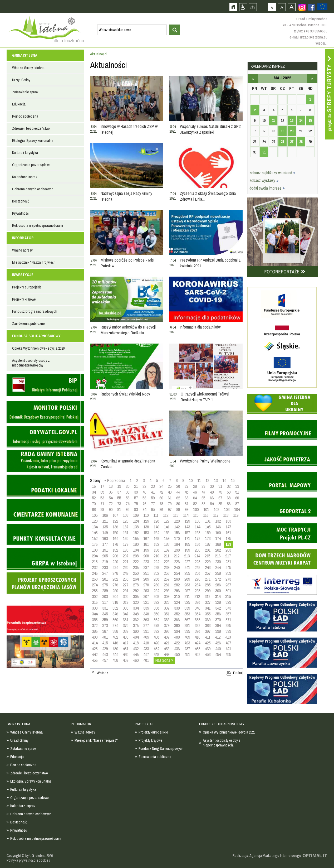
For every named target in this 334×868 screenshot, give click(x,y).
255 (187, 573)
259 (228, 573)
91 (119, 509)
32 (228, 486)
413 (228, 637)
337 (166, 608)
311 (187, 596)
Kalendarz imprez (24, 177)
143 (187, 527)
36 (110, 492)
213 (187, 556)
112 (165, 515)
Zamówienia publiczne (28, 323)
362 (136, 620)
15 (232, 480)
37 (119, 492)
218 (94, 562)
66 (212, 498)
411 (207, 637)
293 (146, 591)
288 (94, 591)
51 (237, 492)
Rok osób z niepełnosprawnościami (37, 225)
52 (94, 498)
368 (197, 620)
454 (218, 654)
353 (187, 614)
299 (207, 591)
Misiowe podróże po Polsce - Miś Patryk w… (127, 263)
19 (119, 486)
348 (136, 614)
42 (161, 492)
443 (105, 654)
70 (94, 504)
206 (115, 556)
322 (156, 602)
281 (166, 585)
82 (195, 504)
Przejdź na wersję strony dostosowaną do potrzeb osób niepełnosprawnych (243, 7)
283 (187, 585)
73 (119, 504)
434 (156, 649)
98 (178, 509)
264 (136, 579)
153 (146, 533)
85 (220, 504)
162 (94, 538)
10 (191, 480)
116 (205, 515)
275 (105, 585)
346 (115, 614)
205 (105, 556)
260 (94, 579)
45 (186, 492)
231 (228, 562)
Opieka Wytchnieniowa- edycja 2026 (38, 348)
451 (187, 654)
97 (169, 509)
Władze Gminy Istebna (28, 67)
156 (177, 533)
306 (136, 596)
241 (187, 567)
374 (115, 625)
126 (156, 521)
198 (177, 550)
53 (102, 498)
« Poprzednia (114, 480)
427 (228, 643)
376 (136, 625)
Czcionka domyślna (272, 7)
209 (146, 556)
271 (207, 579)
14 (224, 480)
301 (228, 591)
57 (136, 498)
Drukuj (238, 673)
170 (177, 538)
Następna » (164, 660)
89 (102, 509)
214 (197, 556)
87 (237, 504)
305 (125, 596)
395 (187, 631)
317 (105, 602)
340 (197, 608)
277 (125, 585)
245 (228, 567)
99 (186, 509)
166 (136, 538)
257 (207, 573)
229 (207, 562)
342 (218, 608)
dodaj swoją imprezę (267, 188)
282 (177, 585)
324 (177, 602)
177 (105, 544)
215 (207, 556)
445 (125, 654)
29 (203, 486)
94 (144, 509)
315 (228, 596)
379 (166, 625)
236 (136, 567)
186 (197, 544)
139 (146, 527)
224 (156, 562)
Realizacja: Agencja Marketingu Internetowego (267, 855)
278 (136, 585)
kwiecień (253, 78)
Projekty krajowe (24, 299)
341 (207, 608)
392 (156, 631)
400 (94, 637)
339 (187, 608)
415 (105, 643)
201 (207, 550)
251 (146, 573)
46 (195, 492)
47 (203, 492)
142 (177, 527)
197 (166, 550)
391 (146, 631)
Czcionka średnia (281, 7)
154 (156, 533)
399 (228, 631)
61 (169, 498)
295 (166, 591)
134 (94, 527)
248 (115, 573)
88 (94, 509)
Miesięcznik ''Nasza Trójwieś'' (33, 262)
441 (228, 649)
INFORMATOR (22, 237)
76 (144, 504)
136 (115, 527)
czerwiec (312, 78)
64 (195, 498)
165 (125, 538)
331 (105, 608)
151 (125, 533)
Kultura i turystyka (25, 152)
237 (146, 567)
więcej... (321, 43)
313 (207, 596)
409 (187, 637)
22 (144, 486)
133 (228, 521)
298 (197, 591)
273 (228, 579)
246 (94, 573)
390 (136, 631)
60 (161, 498)
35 (102, 492)
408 (177, 637)
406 (156, 637)
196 (156, 550)
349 (146, 614)
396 (197, 631)
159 (207, 533)
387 (105, 631)
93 (136, 509)
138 (136, 527)
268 (177, 579)
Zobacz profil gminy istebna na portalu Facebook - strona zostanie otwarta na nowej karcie (311, 7)
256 (197, 573)
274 (94, 585)
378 (156, 625)
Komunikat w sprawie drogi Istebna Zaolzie (128, 464)
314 (217, 596)
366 (177, 620)
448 (156, 654)
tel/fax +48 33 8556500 (310, 31)
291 (125, 591)
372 (94, 625)
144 (197, 527)
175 (228, 538)
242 (197, 567)
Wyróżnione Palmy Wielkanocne (205, 461)
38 (127, 492)
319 (125, 602)
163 (105, 538)
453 (207, 654)
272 (218, 579)
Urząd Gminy (21, 80)
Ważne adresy (22, 250)
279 (146, 585)
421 (166, 643)
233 (105, 567)
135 (105, 527)
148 (94, 533)
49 (220, 492)
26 (178, 486)
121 (105, 521)
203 (228, 550)
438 (197, 649)
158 (197, 533)
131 (207, 521)
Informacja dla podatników (200, 327)
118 (225, 515)
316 (94, 602)
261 (105, 579)
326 (197, 602)
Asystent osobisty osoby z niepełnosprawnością (31, 363)
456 (94, 660)
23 (153, 486)
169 (166, 538)
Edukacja (19, 104)
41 (153, 492)
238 (156, 567)
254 (177, 573)
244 (218, 567)
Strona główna (233, 7)
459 (125, 660)
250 (136, 573)
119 (235, 515)
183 (166, 544)
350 (156, 614)
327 (207, 602)
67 (220, 498)
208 (136, 556)
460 (136, 660)
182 (156, 544)
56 (127, 498)
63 (186, 498)
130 (197, 521)
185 (187, 544)
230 (218, 562)
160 (218, 533)
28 (195, 486)
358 (94, 620)
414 (94, 643)
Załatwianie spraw (25, 92)
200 (197, 550)
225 (166, 562)
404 (136, 637)
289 (105, 591)
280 (156, 585)
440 (218, 649)
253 (166, 573)
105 (94, 515)
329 (228, 602)
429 (105, 649)
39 (136, 492)
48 (212, 492)
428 (94, 649)
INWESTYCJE (22, 274)
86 (228, 504)
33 (237, 486)
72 (110, 504)
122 (115, 521)
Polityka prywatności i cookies (28, 860)
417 (125, 643)
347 (125, 614)
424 (197, 643)
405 (146, 637)
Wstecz (102, 673)
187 (207, 544)
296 (177, 591)
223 (146, 562)
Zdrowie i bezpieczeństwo (31, 128)
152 (136, 533)
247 (105, 573)
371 (228, 620)
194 (136, 550)
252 (156, 573)
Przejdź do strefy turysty (329, 94)
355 (207, 614)
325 (187, 602)
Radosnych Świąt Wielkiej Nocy (125, 394)
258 (218, 573)
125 (146, 521)
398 (218, 631)
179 (125, 544)
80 (178, 504)
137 (125, 527)
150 (115, 533)
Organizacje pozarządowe (31, 164)
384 (218, 625)
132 (218, 521)
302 (94, 596)
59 (153, 498)
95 (153, 509)
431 (125, 649)
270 (197, 579)
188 (218, 544)
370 (218, 620)
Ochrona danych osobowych (32, 189)
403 (125, 637)
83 (203, 504)
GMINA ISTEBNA (24, 55)
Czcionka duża (291, 7)
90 (110, 509)
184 (177, 544)
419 (146, 643)
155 (166, 533)
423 (187, 643)
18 (110, 486)
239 (166, 567)
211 (166, 556)
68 (228, 498)
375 (125, 625)
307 (146, 596)
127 (166, 521)
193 (125, 550)
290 (115, 591)
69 (237, 498)
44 (178, 492)
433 (146, 649)
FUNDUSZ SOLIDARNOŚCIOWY (36, 336)
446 (136, 654)
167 (146, 538)
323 (166, 602)
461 (146, 660)
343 (228, 608)
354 (197, 614)
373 (105, 625)
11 (199, 480)
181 (146, 544)
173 (207, 538)
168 (156, 538)
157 (187, 533)
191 (105, 550)
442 (94, 654)
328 (218, 602)
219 (105, 562)
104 (237, 509)
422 (177, 643)
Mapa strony (252, 7)
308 (156, 596)
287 (228, 585)
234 (115, 567)
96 (161, 509)
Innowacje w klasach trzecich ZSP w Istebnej (129, 129)
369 (207, 620)
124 (136, 521)
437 (187, 649)
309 (166, 596)
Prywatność (20, 213)
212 (176, 556)
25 (169, 486)
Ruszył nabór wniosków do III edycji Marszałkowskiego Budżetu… (128, 330)
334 (136, 608)
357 (228, 614)
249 (125, 573)
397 (207, 631)
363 (146, 620)
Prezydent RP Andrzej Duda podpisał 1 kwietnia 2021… (210, 263)
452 (197, 654)
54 (110, 498)
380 (177, 625)
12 (207, 480)
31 (220, 486)
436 (177, 649)
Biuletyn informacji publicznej (45, 385)
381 (187, 625)
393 (166, 631)
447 (146, 654)
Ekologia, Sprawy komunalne (32, 140)
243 (207, 567)
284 (197, 585)
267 (166, 579)
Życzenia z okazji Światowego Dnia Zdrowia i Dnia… (208, 196)
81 (186, 504)
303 (105, 596)
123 (125, 521)
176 (94, 544)
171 (187, 538)
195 (146, 550)
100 (196, 509)
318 (115, 602)
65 (203, 498)
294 (156, 591)
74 (127, 504)
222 (136, 562)
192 (115, 550)
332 (115, 608)
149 (105, 533)
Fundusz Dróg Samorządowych (34, 311)
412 (217, 637)
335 (146, 608)
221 (125, 562)
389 (125, 631)
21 (136, 486)
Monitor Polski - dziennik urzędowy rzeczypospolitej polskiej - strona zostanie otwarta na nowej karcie (45, 412)
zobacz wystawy (264, 180)
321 (146, 602)
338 (177, 608)
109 (136, 515)
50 (228, 492)
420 (156, 643)
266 (156, 579)
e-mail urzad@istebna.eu (308, 37)
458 (115, 660)
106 (105, 515)
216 (217, 556)
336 (156, 608)
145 (207, 527)
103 (226, 509)
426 (218, 643)
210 (156, 556)
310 (177, 596)
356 (218, 614)
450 (177, 654)
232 (94, 567)
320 (136, 602)
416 (115, 643)
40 (144, 492)
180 (136, 544)
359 (105, 620)
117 (215, 515)
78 (161, 504)
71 (102, 504)
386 (94, 631)
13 (216, 480)
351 (166, 614)
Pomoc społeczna (25, 116)
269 (187, 579)
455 (228, 654)
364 (156, 620)
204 (94, 556)
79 (169, 504)
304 (115, 596)
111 (155, 515)
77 (153, 504)
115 (195, 515)
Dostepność (20, 201)
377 (146, 625)
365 (166, 620)
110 (146, 515)
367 (187, 620)
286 (218, 585)
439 (207, 649)
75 (136, 504)
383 (207, 625)
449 (166, 654)
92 (127, 509)
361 (125, 620)
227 (187, 562)
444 (115, 654)
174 (218, 538)
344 (94, 614)
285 (207, 585)
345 (105, 614)
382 (197, 625)
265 (146, 579)
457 (105, 660)
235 (125, 567)
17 (102, 486)
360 (115, 620)
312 (197, 596)
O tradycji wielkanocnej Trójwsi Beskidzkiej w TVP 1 (205, 397)
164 (115, 538)
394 (177, 631)
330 (94, 608)
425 (207, 643)
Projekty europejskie (27, 287)
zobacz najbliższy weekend (272, 172)
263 (125, 579)
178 (115, 544)
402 (115, 637)
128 (177, 521)
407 (166, 637)
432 (136, 649)
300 (218, 591)
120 (94, 521)
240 (177, 567)
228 (197, 562)
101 (206, 509)
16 (94, 486)
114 (185, 515)
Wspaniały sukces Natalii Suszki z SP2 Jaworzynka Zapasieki (210, 129)
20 (127, 486)
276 (115, 585)
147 (228, 527)
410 (197, 637)
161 (228, 533)
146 (218, 527)
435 (166, 649)
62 (178, 498)
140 (156, 527)
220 (115, 562)
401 (105, 637)
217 (228, 556)
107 (115, 515)
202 (218, 550)
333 (125, 608)
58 (144, 498)
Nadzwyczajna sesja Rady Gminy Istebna (126, 196)
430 (115, 649)
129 (187, 521)
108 (125, 515)
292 (136, 591)
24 (161, 486)
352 (177, 614)
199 (187, 550)
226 (177, 562)
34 (94, 492)
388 (115, 631)
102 (216, 509)
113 (175, 515)
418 (136, 643)
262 (115, 579)
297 (187, 591)
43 (169, 492)
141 (166, 527)
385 (228, 625)
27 (186, 486)
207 (125, 556)
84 (212, 504)
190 (94, 550)
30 (212, 486)
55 (119, 498)
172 (197, 538)
